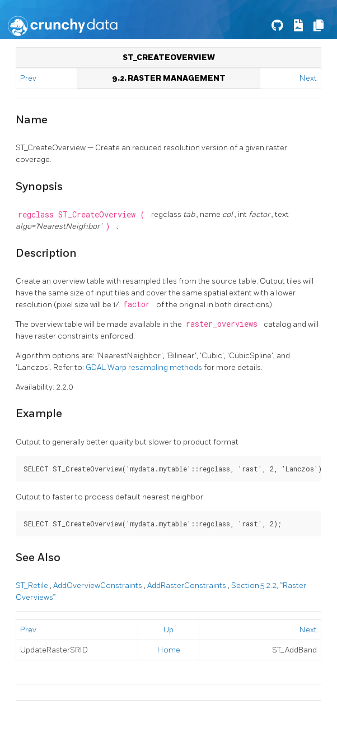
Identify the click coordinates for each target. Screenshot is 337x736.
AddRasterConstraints (187, 585)
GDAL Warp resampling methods (145, 367)
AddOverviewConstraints (98, 585)
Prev (29, 78)
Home (168, 650)
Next (308, 78)
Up (168, 630)
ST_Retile (33, 585)
